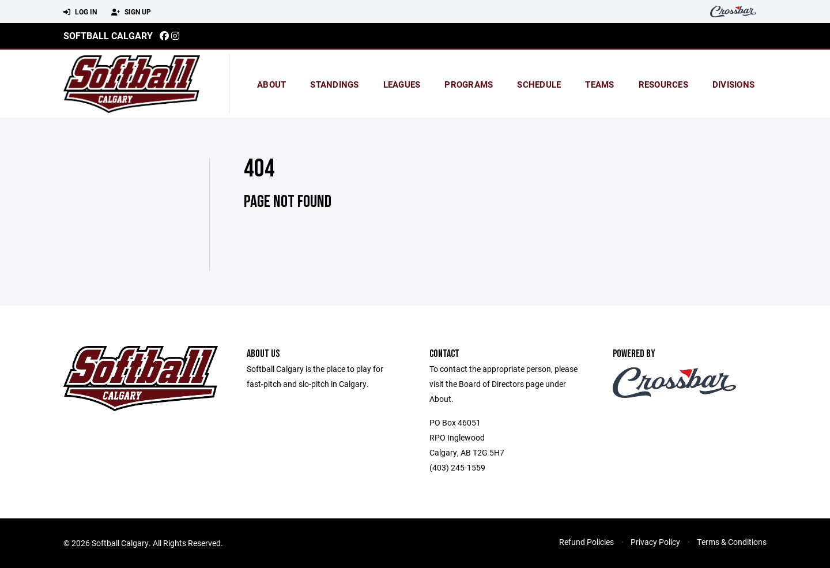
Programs (468, 84)
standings (334, 84)
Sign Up (131, 12)
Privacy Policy (655, 541)
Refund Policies (586, 541)
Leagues (402, 84)
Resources (663, 84)
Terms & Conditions (732, 541)
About (271, 84)
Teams (599, 84)
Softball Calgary (108, 35)
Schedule (539, 84)
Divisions (733, 84)
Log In (80, 12)
